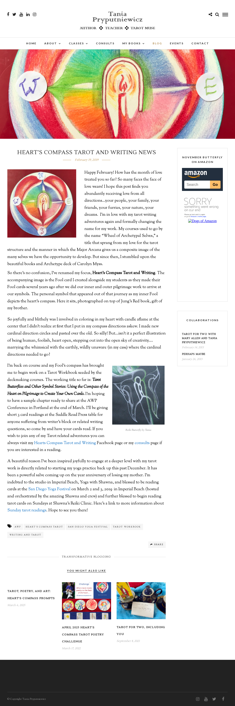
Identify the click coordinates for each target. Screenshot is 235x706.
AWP (18, 526)
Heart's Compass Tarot (44, 526)
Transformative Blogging (86, 557)
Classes (76, 43)
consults (142, 443)
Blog (157, 43)
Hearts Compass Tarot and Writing (65, 443)
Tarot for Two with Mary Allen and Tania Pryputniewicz (199, 338)
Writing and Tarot (25, 534)
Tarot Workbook (127, 526)
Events (177, 43)
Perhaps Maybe (193, 354)
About (50, 43)
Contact (200, 43)
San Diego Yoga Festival (49, 489)
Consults (105, 43)
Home (31, 43)
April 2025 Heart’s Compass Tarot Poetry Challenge (83, 634)
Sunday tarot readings (26, 510)
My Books (131, 43)
